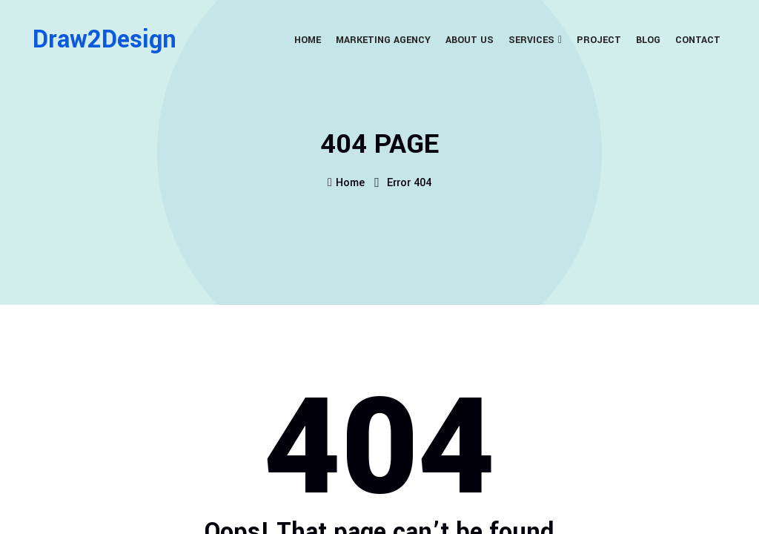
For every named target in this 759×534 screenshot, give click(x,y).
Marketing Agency (383, 40)
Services (531, 40)
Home (307, 40)
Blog (648, 40)
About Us (469, 40)
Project (599, 40)
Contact (697, 40)
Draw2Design (104, 39)
